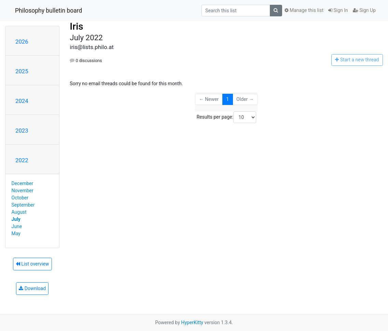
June (17, 226)
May (16, 233)
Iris (76, 26)
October (20, 197)
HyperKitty (192, 322)
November (22, 190)
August (19, 212)
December (22, 183)
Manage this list (304, 10)
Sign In (338, 10)
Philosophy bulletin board (48, 10)
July (16, 219)
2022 (21, 160)
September (23, 205)
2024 (21, 100)
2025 (21, 71)
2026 (21, 41)
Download (32, 288)
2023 (21, 130)
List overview (32, 264)
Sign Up (364, 10)
